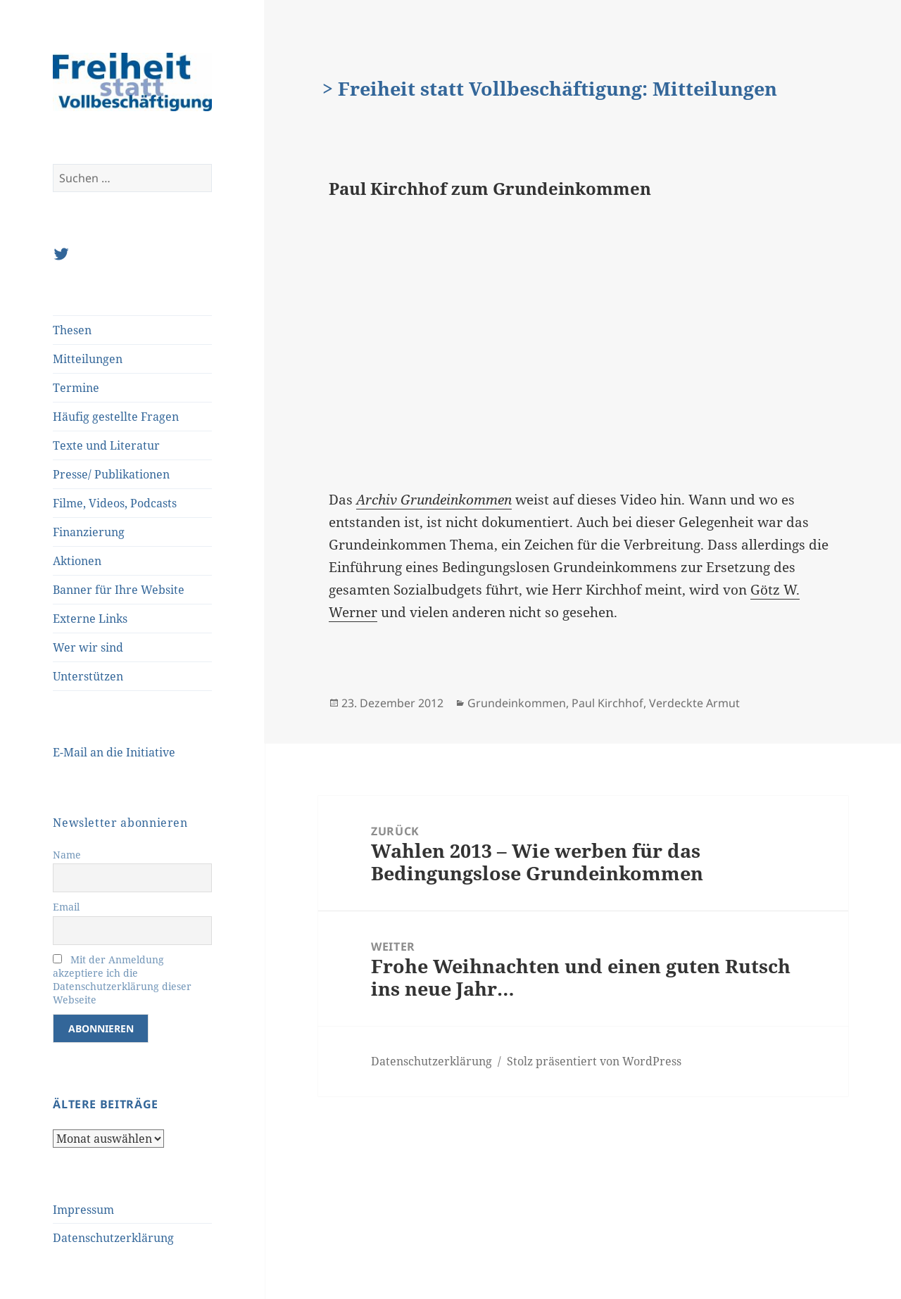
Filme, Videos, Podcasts (115, 503)
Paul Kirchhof (607, 703)
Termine (76, 387)
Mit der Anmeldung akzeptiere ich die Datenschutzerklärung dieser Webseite (122, 979)
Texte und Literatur (106, 445)
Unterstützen (88, 676)
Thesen (72, 330)
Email (66, 906)
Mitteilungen (87, 359)
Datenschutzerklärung (113, 1238)
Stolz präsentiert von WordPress (594, 1061)
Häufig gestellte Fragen (116, 416)
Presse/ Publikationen (111, 474)
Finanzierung (89, 532)
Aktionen (77, 561)
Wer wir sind (88, 647)
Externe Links (90, 618)
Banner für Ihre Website (118, 589)
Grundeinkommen (516, 703)
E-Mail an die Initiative (114, 752)
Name (67, 854)
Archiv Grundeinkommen (434, 499)
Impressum (83, 1209)
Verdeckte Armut (694, 703)
